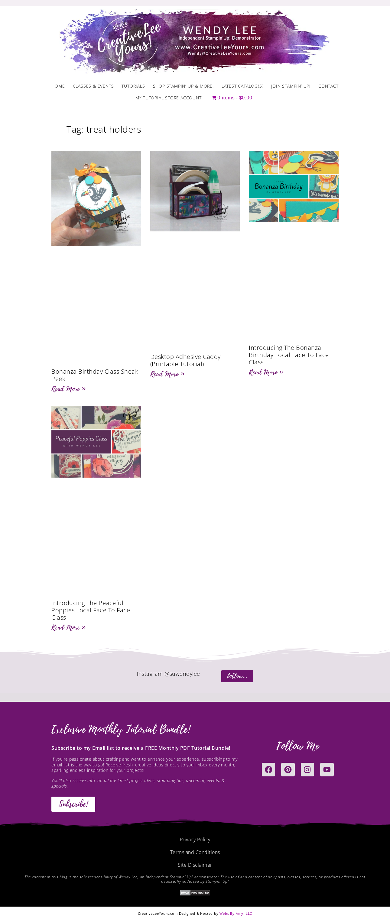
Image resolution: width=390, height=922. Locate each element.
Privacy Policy (195, 839)
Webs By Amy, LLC (235, 913)
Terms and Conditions (195, 852)
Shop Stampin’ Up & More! (183, 86)
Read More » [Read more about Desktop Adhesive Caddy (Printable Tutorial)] (167, 374)
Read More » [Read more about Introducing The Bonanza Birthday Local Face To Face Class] (266, 372)
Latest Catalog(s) (243, 86)
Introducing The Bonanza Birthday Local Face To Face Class (289, 354)
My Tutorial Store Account (168, 98)
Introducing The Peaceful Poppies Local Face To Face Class (90, 610)
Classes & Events (93, 86)
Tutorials (133, 86)
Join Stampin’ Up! (290, 86)
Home (58, 86)
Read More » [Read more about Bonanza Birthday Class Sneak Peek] (68, 389)
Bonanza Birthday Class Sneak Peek (94, 375)
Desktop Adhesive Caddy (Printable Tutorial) (185, 360)
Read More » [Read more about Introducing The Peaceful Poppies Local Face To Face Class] (68, 627)
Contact (328, 86)
